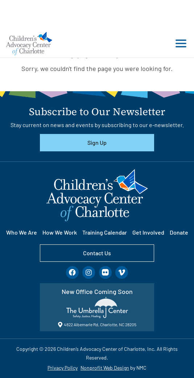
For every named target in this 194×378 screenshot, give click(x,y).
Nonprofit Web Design (105, 368)
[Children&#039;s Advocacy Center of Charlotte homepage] (29, 43)
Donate (179, 232)
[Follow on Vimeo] (121, 272)
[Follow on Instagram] (88, 272)
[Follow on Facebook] (72, 272)
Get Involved (148, 232)
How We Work (59, 232)
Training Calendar (104, 232)
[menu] (179, 43)
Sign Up (97, 142)
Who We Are (21, 232)
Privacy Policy (63, 368)
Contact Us (97, 252)
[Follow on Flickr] (105, 272)
